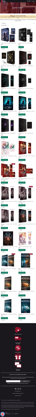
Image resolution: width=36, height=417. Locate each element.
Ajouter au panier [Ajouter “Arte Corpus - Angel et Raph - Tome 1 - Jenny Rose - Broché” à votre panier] (21, 182)
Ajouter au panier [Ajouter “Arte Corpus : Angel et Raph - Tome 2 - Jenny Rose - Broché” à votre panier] (21, 159)
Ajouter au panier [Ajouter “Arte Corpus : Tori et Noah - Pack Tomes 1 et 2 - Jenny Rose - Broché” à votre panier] (21, 205)
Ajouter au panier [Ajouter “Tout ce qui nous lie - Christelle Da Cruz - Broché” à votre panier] (4, 159)
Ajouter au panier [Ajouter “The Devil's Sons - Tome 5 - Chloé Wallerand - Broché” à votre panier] (21, 69)
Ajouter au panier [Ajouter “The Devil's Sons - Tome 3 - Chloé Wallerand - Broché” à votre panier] (21, 92)
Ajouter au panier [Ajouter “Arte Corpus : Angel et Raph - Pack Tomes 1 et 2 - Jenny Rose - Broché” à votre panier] (4, 182)
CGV (12, 413)
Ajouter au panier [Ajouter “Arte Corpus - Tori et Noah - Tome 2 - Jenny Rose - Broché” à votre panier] (4, 205)
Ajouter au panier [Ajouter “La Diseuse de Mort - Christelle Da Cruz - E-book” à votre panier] (4, 114)
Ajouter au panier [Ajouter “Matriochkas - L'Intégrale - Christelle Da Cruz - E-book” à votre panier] (21, 272)
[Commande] (18, 23)
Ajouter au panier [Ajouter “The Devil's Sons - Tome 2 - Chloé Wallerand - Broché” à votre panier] (4, 137)
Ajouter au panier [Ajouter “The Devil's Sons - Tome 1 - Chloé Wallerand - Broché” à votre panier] (21, 137)
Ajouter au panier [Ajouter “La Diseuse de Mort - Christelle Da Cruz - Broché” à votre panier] (21, 114)
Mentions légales (8, 413)
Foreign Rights (16, 413)
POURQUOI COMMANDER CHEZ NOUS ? (18, 393)
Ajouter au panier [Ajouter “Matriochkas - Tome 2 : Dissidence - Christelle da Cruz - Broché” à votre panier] (4, 295)
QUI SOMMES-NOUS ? (18, 391)
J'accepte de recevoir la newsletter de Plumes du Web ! (18, 383)
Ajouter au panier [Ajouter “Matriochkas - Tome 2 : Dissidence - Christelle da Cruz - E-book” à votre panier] (21, 295)
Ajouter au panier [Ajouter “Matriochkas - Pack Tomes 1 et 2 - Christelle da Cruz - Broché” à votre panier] (4, 272)
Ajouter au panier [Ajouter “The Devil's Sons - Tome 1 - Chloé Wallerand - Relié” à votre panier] (4, 69)
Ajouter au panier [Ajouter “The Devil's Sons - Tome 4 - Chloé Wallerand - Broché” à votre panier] (4, 92)
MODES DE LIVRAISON (18, 395)
